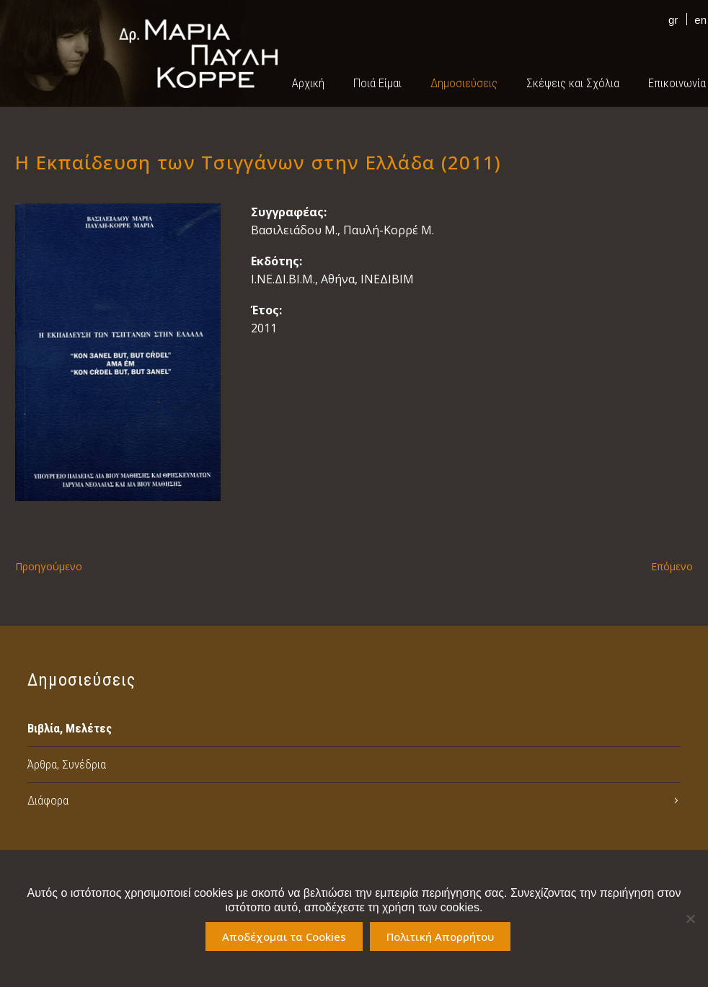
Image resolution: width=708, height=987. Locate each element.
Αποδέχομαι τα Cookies (284, 936)
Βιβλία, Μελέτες (69, 728)
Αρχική (308, 83)
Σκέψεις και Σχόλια (572, 83)
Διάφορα (47, 800)
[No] (690, 918)
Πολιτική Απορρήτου (440, 936)
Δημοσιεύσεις (463, 83)
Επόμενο (672, 566)
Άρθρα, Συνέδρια (66, 764)
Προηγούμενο (48, 566)
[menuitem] (669, 19)
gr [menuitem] (673, 20)
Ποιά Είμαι (377, 83)
